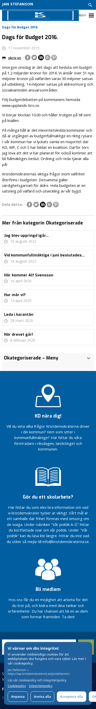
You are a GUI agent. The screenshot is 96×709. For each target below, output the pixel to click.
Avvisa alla (42, 696)
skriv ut (11, 58)
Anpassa (18, 696)
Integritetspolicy (40, 686)
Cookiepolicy (17, 686)
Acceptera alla (71, 696)
